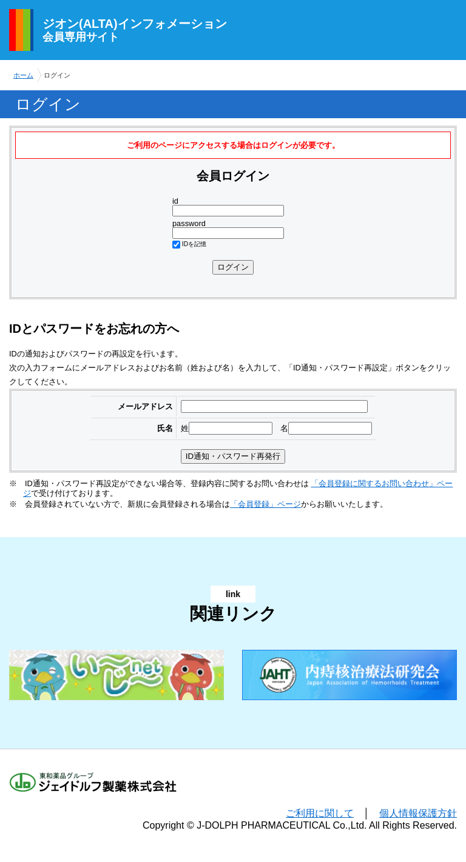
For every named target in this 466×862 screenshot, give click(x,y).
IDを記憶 (194, 244)
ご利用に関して (320, 813)
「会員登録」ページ (265, 504)
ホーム (23, 75)
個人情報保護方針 (418, 813)
